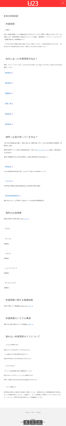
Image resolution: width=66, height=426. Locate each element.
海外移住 (8, 124)
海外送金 (8, 166)
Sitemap (38, 412)
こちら (25, 219)
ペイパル (8, 181)
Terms (32, 412)
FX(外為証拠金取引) (12, 195)
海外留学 (8, 83)
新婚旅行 (8, 93)
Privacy (27, 412)
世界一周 (8, 103)
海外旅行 (8, 73)
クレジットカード (41, 150)
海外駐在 (8, 114)
